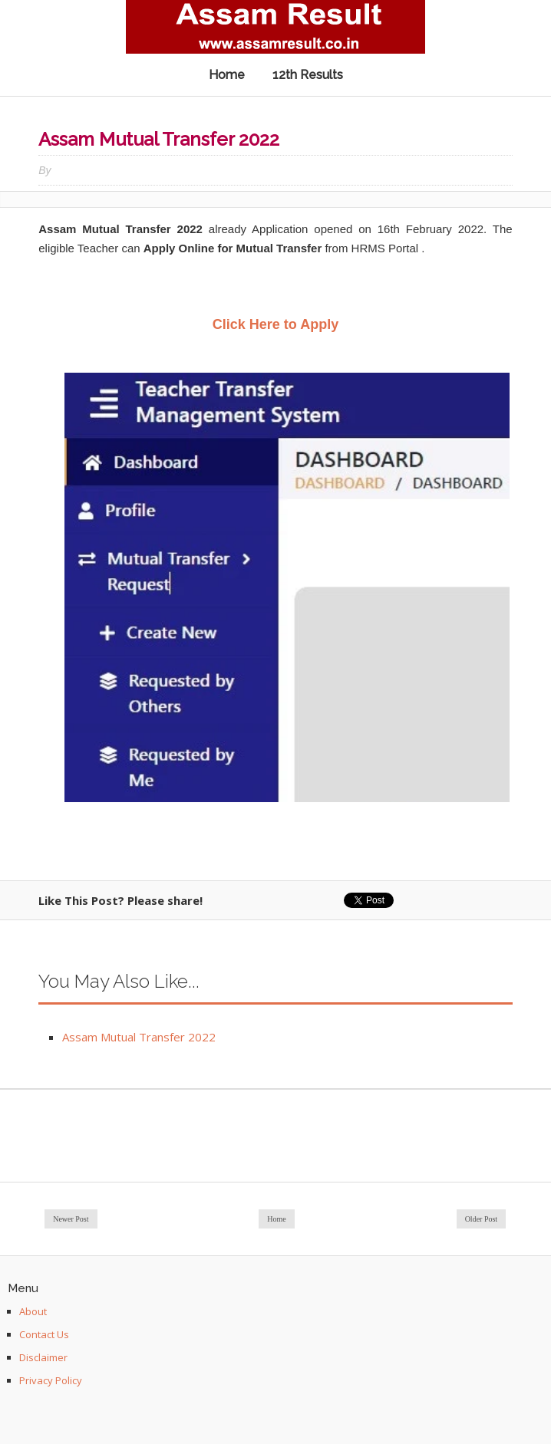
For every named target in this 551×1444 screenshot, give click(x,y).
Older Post (481, 1219)
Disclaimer (43, 1357)
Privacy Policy (50, 1380)
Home (227, 74)
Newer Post (70, 1219)
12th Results (307, 74)
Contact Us (44, 1334)
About (33, 1311)
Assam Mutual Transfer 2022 (139, 1036)
